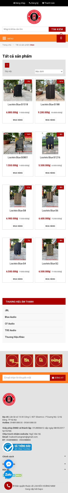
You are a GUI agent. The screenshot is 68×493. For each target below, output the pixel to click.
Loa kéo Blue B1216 (50, 157)
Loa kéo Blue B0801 (18, 157)
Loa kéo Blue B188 (50, 104)
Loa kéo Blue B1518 (18, 104)
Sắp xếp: (8, 71)
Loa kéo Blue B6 (50, 210)
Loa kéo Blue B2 (50, 263)
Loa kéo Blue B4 (18, 263)
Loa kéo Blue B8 (18, 210)
